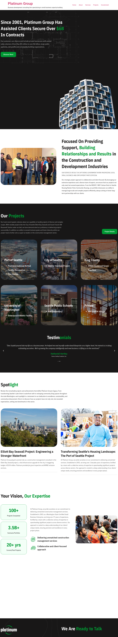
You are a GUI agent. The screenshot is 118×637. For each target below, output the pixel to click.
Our (12, 216)
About (81, 5)
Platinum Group (20, 3)
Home (74, 5)
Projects (95, 5)
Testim (59, 337)
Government (105, 5)
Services (88, 5)
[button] (3, 351)
